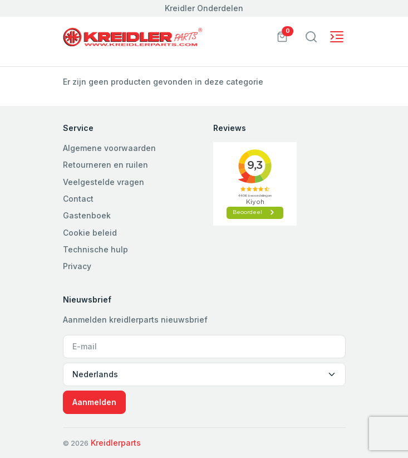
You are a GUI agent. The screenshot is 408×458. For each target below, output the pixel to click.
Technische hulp (95, 249)
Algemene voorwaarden (109, 148)
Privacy (77, 266)
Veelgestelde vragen (103, 182)
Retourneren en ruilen (105, 164)
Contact (78, 198)
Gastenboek (87, 215)
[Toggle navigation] (311, 37)
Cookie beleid (90, 232)
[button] (282, 36)
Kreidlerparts (116, 442)
